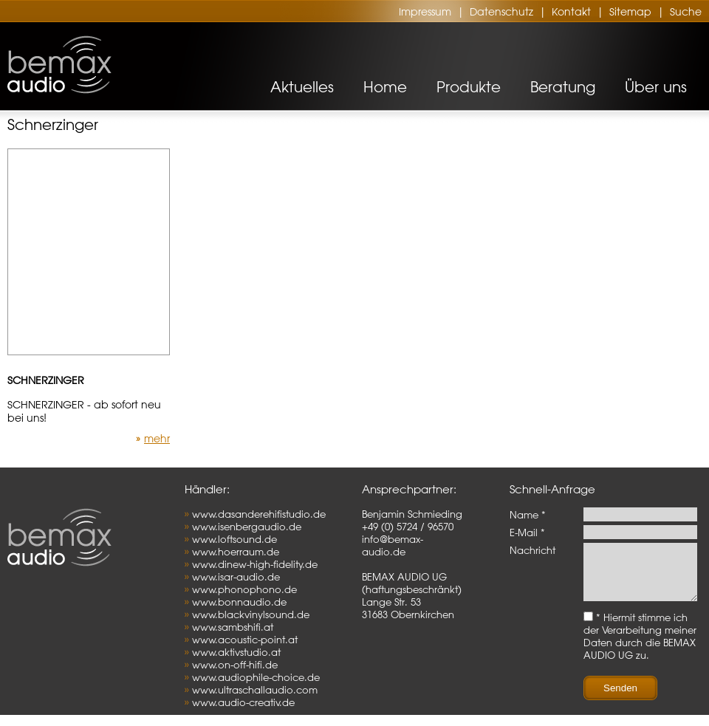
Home (385, 87)
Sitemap (630, 11)
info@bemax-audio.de (392, 545)
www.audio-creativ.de (243, 702)
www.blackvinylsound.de (250, 614)
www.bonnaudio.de (239, 601)
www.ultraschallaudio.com (255, 689)
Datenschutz (501, 11)
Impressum (425, 11)
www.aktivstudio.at (236, 651)
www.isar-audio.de (236, 576)
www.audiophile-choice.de (256, 677)
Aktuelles (302, 87)
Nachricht (532, 550)
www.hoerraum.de (235, 551)
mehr (157, 438)
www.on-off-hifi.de (235, 664)
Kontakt (571, 11)
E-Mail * (527, 532)
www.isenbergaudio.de (246, 526)
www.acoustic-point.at (245, 639)
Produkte (468, 87)
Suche (686, 11)
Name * (528, 514)
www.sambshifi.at (232, 626)
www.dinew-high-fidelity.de (255, 564)
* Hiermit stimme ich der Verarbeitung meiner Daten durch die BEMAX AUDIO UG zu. (639, 647)
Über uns (656, 87)
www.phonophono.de (244, 589)
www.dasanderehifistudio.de (259, 513)
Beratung (562, 87)
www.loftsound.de (234, 538)
